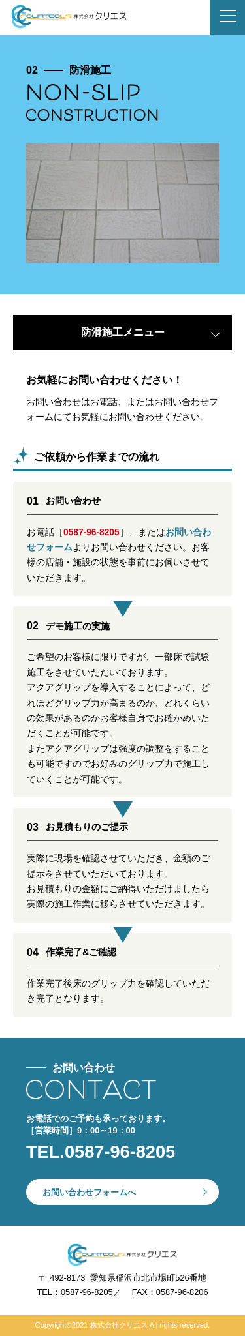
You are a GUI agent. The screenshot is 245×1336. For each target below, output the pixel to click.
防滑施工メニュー (123, 332)
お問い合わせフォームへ (89, 1192)
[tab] (122, 332)
